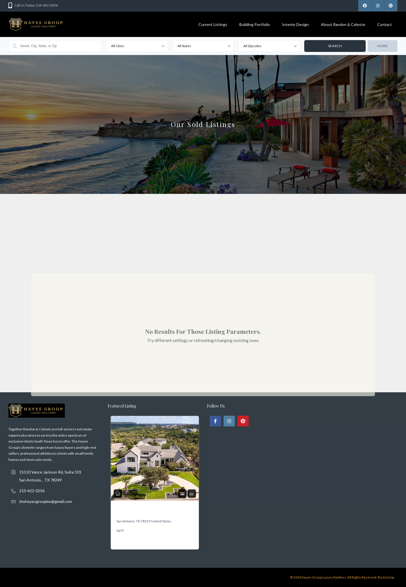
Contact (384, 24)
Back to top (386, 577)
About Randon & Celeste (343, 24)
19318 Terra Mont (129, 511)
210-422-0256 (32, 490)
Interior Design (295, 24)
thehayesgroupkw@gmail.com (45, 501)
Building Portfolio (254, 24)
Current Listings (212, 24)
